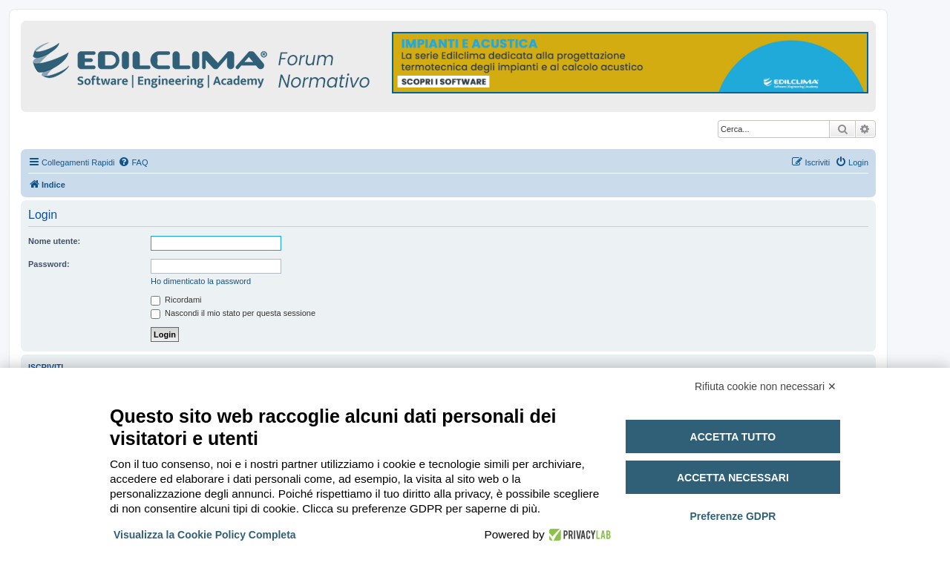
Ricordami (176, 299)
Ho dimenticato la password (201, 281)
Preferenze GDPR (732, 516)
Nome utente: (54, 241)
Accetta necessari (733, 478)
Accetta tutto (733, 437)
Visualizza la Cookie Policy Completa (205, 535)
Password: (49, 264)
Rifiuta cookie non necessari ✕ (765, 386)
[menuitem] (133, 162)
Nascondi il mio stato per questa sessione (233, 313)
